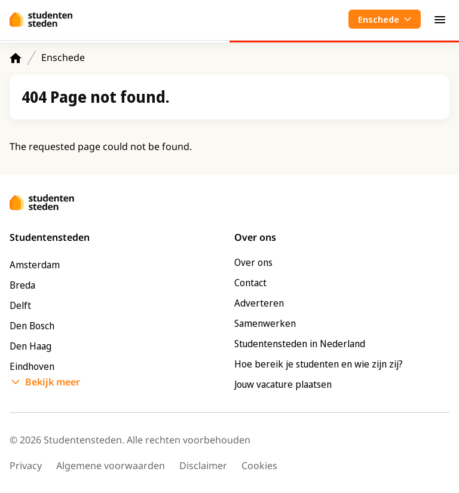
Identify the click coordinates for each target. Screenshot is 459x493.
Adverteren (259, 303)
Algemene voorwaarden (110, 465)
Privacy (26, 465)
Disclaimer (203, 465)
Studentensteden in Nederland (299, 343)
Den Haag (30, 346)
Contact (250, 282)
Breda (22, 285)
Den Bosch (32, 325)
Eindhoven (32, 366)
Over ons (253, 262)
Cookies (259, 465)
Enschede (63, 57)
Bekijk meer (52, 382)
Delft (20, 305)
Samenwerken (265, 323)
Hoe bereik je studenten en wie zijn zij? (318, 363)
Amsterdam (35, 264)
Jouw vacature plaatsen (283, 384)
